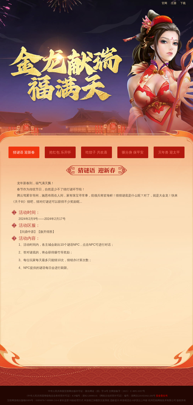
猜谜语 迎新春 (24, 152)
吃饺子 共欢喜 (96, 152)
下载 (183, 3)
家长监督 (64, 400)
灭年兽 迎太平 (169, 152)
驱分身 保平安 (133, 152)
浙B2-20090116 (89, 395)
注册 (173, 3)
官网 (164, 3)
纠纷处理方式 (76, 400)
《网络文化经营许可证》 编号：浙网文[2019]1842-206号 (126, 395)
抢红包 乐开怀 (60, 152)
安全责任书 (161, 395)
